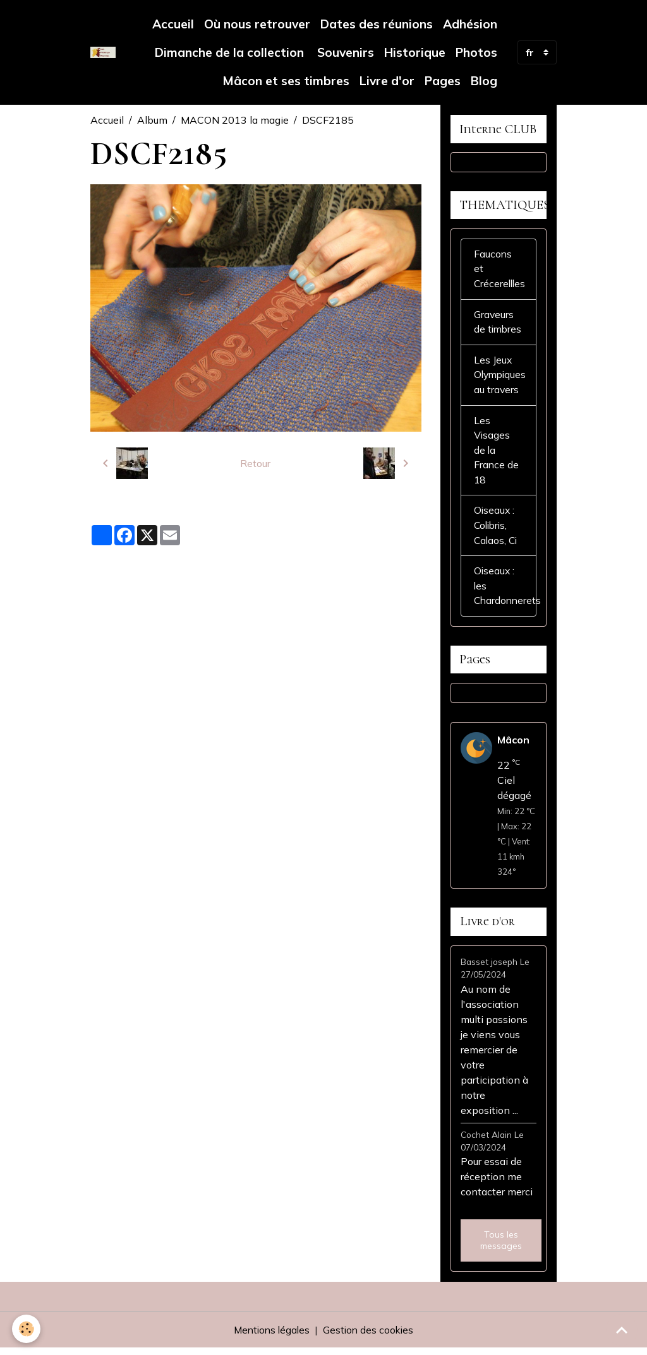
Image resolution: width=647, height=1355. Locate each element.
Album (152, 120)
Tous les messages (501, 1247)
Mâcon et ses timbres (285, 80)
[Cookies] (27, 1329)
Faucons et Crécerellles (501, 270)
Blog (484, 80)
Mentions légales (270, 1337)
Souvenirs (344, 52)
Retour (255, 463)
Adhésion (470, 24)
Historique (414, 52)
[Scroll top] (622, 1330)
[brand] (103, 52)
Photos (476, 52)
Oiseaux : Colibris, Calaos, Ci (496, 530)
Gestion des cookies (370, 1337)
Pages (443, 80)
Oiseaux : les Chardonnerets (505, 592)
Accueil (173, 24)
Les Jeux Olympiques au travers (501, 378)
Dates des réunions (376, 24)
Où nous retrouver (257, 24)
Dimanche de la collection (229, 52)
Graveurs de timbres (498, 324)
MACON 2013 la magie (235, 120)
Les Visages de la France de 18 (496, 454)
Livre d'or (387, 80)
